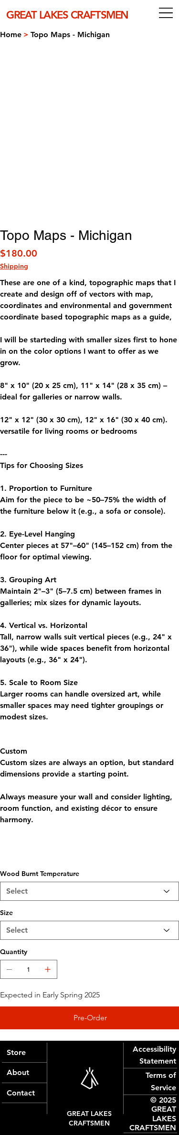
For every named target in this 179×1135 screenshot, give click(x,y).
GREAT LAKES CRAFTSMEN (89, 1118)
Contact (21, 1092)
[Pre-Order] (89, 1017)
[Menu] (166, 13)
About (18, 1072)
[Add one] (47, 969)
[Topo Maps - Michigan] (70, 34)
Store (16, 1052)
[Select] (89, 891)
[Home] (10, 34)
